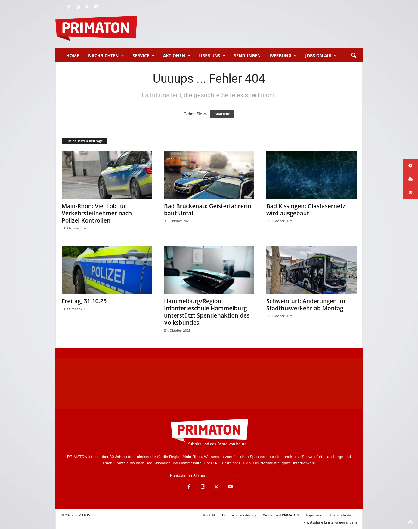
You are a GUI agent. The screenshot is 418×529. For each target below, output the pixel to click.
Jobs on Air (320, 55)
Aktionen (176, 55)
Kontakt (209, 515)
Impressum (314, 515)
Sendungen (247, 55)
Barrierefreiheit (342, 515)
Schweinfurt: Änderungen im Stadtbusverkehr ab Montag (305, 304)
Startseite (222, 114)
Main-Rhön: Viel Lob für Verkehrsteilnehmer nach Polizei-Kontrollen (97, 213)
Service (143, 55)
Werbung (283, 55)
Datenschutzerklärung (239, 515)
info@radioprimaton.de (228, 475)
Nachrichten (106, 55)
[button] (353, 55)
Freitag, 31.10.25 (84, 301)
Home (72, 55)
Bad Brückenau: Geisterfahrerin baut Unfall (207, 209)
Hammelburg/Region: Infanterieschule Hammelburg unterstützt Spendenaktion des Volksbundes (206, 312)
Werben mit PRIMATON (281, 515)
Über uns (212, 55)
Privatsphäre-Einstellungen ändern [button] (330, 522)
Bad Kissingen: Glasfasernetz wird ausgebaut (305, 209)
